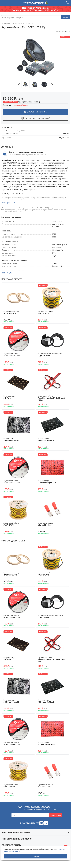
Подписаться (55, 815)
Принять (35, 856)
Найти (65, 17)
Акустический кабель (52, 312)
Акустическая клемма (52, 524)
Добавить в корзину (37, 112)
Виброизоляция (18, 397)
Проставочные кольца (18, 312)
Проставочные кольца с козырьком (52, 355)
